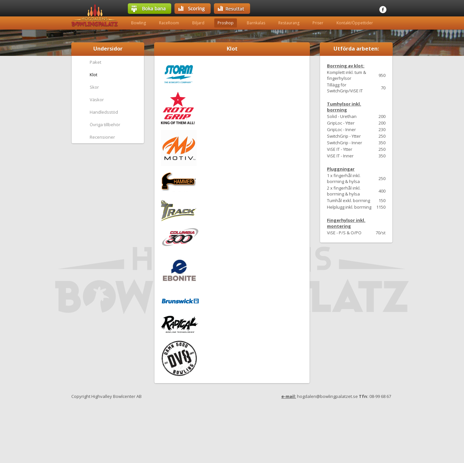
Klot (93, 75)
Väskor (97, 100)
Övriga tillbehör (105, 124)
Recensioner (102, 137)
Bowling (138, 23)
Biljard (198, 23)
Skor (94, 87)
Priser (318, 23)
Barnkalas (256, 23)
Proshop (226, 23)
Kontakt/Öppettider (354, 23)
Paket (95, 62)
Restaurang (288, 23)
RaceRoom (169, 23)
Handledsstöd (104, 112)
